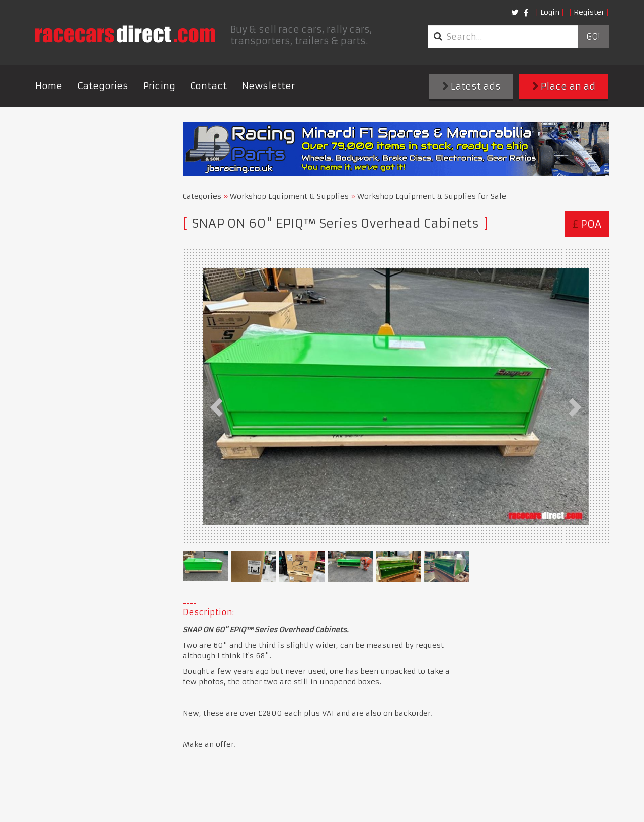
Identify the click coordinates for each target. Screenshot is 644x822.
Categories (102, 86)
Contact (208, 86)
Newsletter (268, 86)
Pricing (159, 86)
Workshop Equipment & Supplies (289, 196)
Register (589, 12)
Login (549, 12)
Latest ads (471, 86)
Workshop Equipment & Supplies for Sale (431, 196)
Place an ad (563, 86)
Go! (593, 37)
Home (48, 86)
